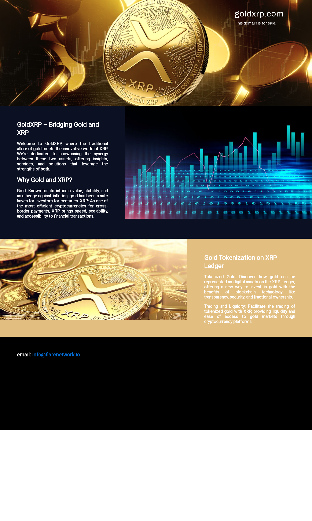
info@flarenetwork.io (56, 355)
